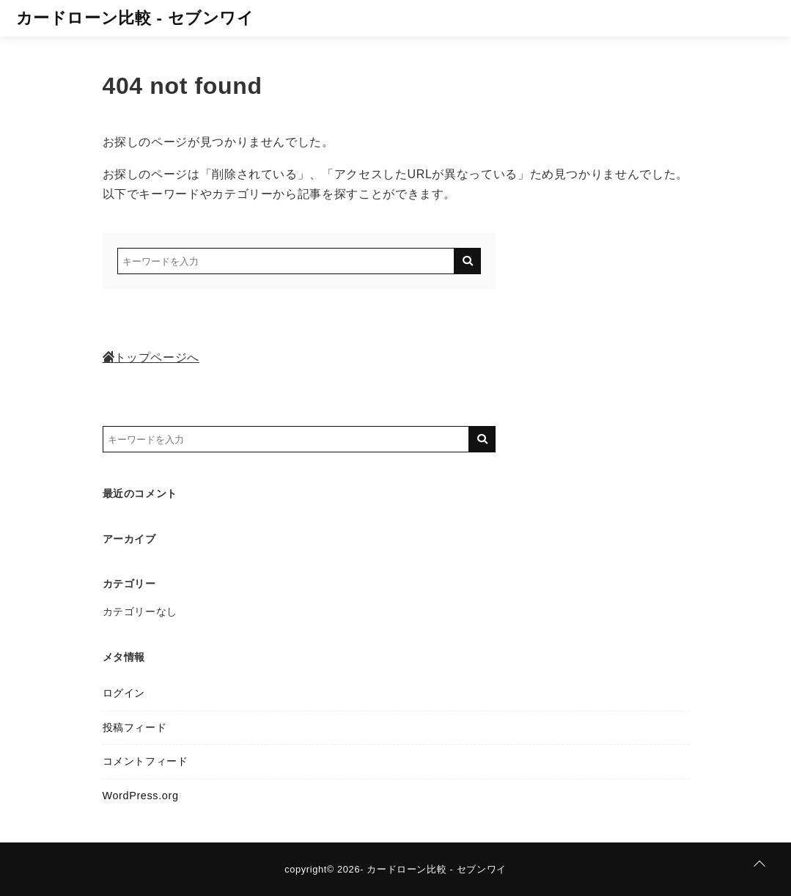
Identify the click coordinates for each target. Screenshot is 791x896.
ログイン (124, 693)
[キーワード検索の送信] (468, 261)
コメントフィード (145, 761)
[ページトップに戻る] (759, 864)
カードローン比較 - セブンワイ (135, 18)
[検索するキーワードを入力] (286, 261)
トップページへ (151, 357)
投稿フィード (135, 727)
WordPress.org (141, 795)
